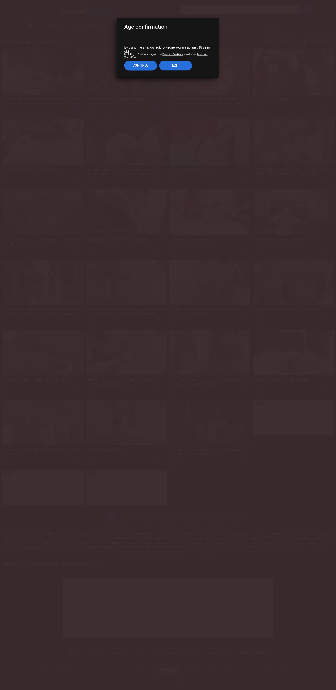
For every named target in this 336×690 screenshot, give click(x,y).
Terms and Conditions (172, 54)
